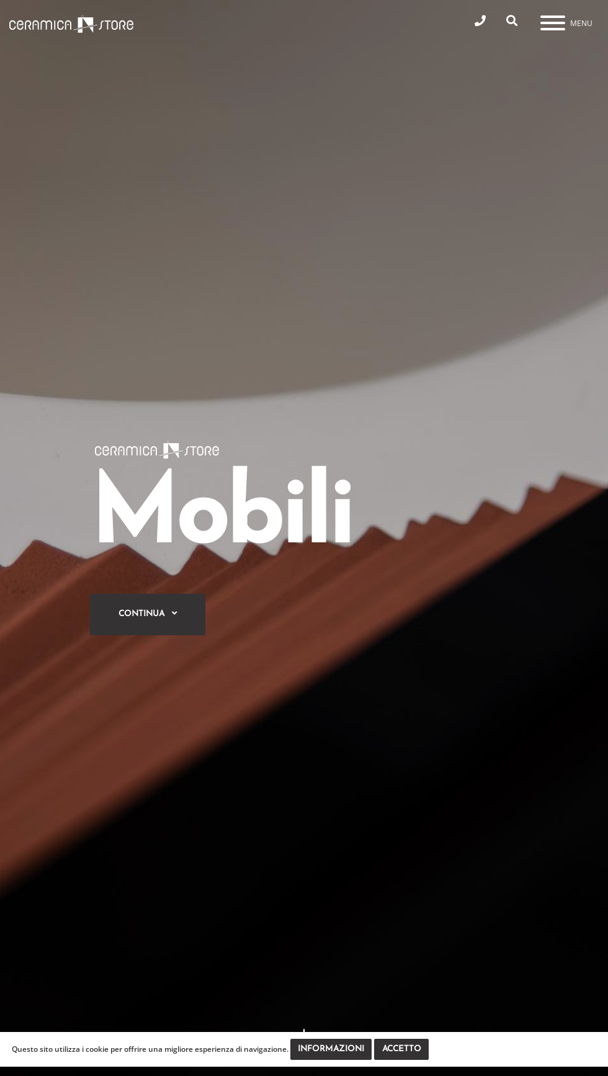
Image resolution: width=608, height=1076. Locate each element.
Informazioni (331, 1049)
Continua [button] (147, 613)
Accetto (401, 1049)
